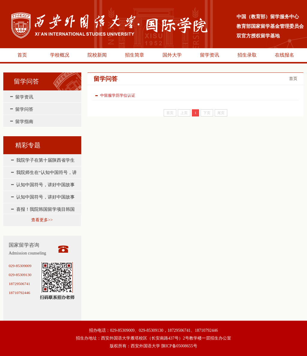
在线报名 (284, 54)
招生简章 (134, 54)
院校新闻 (97, 54)
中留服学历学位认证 (115, 95)
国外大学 (172, 54)
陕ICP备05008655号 (179, 346)
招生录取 (247, 54)
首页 (22, 54)
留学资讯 (209, 54)
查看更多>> (42, 220)
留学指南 (24, 121)
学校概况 (59, 54)
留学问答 (24, 109)
